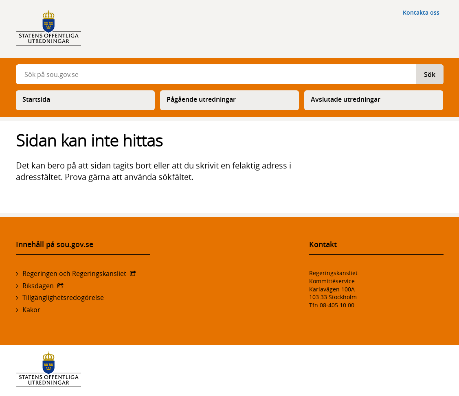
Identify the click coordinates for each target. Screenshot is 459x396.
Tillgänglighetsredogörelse (63, 297)
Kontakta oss (421, 12)
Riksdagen (38, 285)
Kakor (31, 309)
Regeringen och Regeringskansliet (74, 273)
